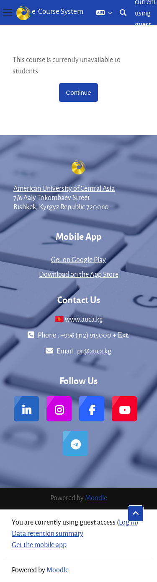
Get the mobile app (39, 544)
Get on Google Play (78, 259)
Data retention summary (47, 533)
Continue (78, 92)
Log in (127, 522)
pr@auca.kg (94, 351)
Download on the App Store (78, 274)
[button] (104, 12)
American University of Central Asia (64, 188)
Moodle (96, 497)
